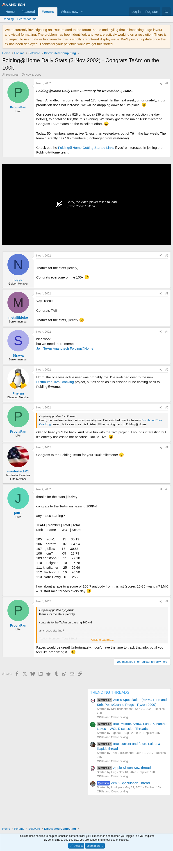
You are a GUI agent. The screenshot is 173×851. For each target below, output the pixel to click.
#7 (166, 447)
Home (10, 11)
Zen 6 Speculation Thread (123, 783)
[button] (82, 11)
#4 (166, 331)
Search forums (26, 19)
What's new (69, 11)
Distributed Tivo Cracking (55, 382)
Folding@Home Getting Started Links (86, 147)
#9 (166, 601)
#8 (166, 489)
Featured (28, 11)
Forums (48, 11)
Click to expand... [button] (102, 639)
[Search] (166, 11)
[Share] (161, 83)
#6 (166, 407)
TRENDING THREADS (109, 692)
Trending (8, 19)
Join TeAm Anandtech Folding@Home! (65, 348)
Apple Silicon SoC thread (124, 768)
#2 (166, 255)
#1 (166, 83)
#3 (166, 293)
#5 (166, 369)
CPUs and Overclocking (112, 717)
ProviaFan (12, 74)
